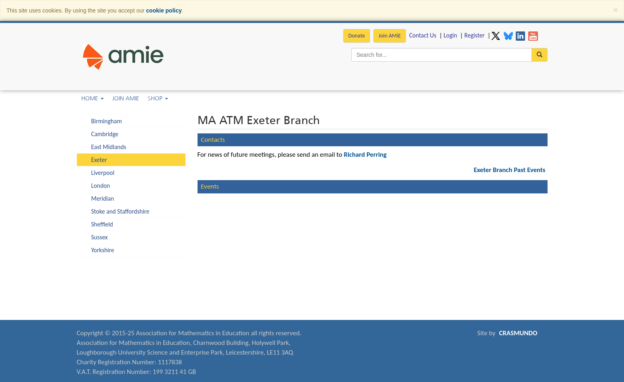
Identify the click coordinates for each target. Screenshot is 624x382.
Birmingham (106, 121)
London (100, 185)
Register (474, 35)
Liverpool (103, 172)
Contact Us (423, 35)
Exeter (99, 160)
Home (92, 98)
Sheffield (102, 224)
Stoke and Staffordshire (120, 211)
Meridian (102, 198)
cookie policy (164, 10)
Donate (356, 35)
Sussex (99, 237)
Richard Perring (365, 154)
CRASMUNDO (518, 333)
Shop (158, 98)
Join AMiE (390, 35)
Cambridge (105, 134)
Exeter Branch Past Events (509, 170)
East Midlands (108, 147)
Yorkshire (102, 250)
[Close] (615, 10)
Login (450, 35)
